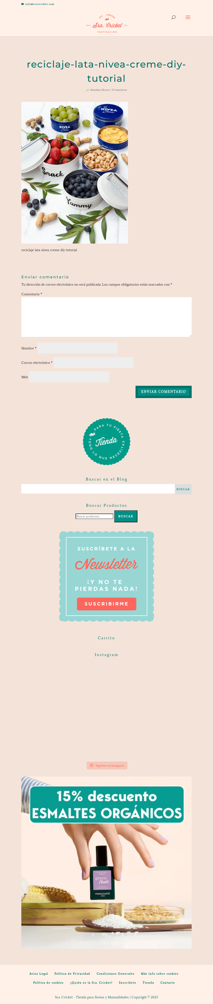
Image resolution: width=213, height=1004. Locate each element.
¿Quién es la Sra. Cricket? (91, 982)
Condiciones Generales (116, 973)
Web (24, 377)
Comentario (31, 294)
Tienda (148, 982)
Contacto (167, 982)
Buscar (125, 516)
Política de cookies (48, 982)
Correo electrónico (37, 362)
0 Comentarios (119, 89)
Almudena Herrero (100, 89)
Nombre (28, 348)
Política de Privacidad (72, 973)
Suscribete (127, 982)
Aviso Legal (38, 973)
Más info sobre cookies (160, 973)
